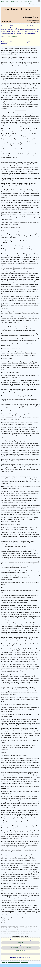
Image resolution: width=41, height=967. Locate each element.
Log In (33, 4)
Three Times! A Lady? (26, 1)
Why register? (20, 950)
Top (6, 962)
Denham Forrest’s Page (14, 962)
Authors (8, 1)
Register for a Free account (20, 948)
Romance (7, 36)
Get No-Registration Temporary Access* (20, 954)
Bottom (38, 4)
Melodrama (14, 36)
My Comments (24, 962)
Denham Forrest (15, 1)
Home (2, 1)
